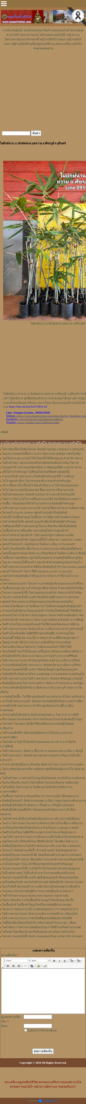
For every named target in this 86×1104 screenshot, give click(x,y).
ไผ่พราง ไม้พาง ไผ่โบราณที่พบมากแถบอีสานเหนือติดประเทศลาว (41, 498)
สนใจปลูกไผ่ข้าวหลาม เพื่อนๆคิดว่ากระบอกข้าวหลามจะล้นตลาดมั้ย (43, 859)
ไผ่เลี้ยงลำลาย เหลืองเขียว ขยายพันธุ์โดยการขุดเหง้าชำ (35, 530)
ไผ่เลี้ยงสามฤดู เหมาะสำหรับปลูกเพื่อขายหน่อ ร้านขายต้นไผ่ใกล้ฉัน (42, 588)
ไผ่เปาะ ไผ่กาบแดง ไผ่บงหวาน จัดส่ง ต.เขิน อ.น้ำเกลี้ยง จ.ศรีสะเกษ (42, 823)
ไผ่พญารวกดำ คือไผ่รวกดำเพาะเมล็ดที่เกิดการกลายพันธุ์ (36, 642)
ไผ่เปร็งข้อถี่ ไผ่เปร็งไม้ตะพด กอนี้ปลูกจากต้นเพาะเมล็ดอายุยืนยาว (42, 651)
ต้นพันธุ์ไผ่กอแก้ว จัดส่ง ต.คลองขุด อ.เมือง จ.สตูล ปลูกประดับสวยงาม (44, 800)
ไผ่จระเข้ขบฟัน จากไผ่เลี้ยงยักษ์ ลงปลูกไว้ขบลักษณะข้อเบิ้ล (38, 900)
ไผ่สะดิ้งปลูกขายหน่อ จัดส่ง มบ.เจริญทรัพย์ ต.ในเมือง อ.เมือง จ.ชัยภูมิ (44, 553)
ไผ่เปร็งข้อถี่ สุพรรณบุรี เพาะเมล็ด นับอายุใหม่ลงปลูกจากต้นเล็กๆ (41, 886)
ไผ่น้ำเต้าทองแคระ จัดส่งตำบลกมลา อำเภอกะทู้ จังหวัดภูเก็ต (38, 494)
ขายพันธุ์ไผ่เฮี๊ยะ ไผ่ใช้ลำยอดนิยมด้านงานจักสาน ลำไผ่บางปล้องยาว (43, 696)
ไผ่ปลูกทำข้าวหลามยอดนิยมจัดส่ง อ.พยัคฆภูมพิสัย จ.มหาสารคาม (41, 467)
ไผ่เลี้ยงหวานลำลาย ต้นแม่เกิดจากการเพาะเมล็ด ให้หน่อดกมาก (40, 796)
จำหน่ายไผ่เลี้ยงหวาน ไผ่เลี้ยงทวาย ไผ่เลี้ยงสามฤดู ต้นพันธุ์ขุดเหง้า (42, 606)
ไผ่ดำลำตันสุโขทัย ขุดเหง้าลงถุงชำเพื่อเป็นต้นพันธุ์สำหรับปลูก (39, 521)
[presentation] (45, 1038)
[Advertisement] (43, 62)
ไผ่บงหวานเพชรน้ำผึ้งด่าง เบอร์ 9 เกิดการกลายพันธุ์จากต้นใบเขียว (42, 453)
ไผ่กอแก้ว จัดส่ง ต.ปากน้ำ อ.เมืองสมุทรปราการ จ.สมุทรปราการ (40, 909)
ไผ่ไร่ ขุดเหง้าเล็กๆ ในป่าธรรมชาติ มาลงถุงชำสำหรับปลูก (36, 480)
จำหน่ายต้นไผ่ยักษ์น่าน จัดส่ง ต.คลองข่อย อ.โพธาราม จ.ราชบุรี (40, 714)
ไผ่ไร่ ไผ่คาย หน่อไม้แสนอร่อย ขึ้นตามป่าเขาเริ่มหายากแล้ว (38, 489)
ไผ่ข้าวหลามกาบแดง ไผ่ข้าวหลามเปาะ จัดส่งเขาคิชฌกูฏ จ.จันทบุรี (42, 678)
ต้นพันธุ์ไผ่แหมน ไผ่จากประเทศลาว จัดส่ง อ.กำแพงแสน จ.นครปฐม (42, 683)
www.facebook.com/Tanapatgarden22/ (41, 419)
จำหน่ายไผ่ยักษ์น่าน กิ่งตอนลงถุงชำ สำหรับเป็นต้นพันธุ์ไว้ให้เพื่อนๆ (42, 610)
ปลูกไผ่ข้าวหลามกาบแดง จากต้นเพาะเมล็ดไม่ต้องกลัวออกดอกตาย (42, 836)
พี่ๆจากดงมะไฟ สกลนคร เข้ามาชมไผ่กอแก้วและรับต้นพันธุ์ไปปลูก (42, 719)
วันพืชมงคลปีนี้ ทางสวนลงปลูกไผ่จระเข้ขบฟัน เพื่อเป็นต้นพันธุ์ (39, 526)
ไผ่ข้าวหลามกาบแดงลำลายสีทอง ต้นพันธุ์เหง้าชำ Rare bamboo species (44, 566)
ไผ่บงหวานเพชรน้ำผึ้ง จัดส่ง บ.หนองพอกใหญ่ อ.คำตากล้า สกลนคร (42, 936)
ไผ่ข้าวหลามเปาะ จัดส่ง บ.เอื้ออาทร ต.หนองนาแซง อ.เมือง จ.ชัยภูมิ (42, 750)
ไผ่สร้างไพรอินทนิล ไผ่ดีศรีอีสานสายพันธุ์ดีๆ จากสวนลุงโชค (38, 633)
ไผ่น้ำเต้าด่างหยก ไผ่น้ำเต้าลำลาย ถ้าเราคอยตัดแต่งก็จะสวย (38, 872)
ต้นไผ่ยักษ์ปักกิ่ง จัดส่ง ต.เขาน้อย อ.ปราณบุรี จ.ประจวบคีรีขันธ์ (39, 655)
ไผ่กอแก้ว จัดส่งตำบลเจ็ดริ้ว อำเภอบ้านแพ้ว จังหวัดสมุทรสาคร (39, 850)
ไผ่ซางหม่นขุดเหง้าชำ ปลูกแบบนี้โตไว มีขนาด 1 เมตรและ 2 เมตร (42, 539)
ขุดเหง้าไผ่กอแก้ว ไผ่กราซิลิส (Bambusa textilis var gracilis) (37, 571)
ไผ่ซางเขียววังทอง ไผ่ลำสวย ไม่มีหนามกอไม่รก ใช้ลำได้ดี (36, 646)
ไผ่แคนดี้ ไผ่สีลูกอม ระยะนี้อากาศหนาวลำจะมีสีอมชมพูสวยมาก (40, 637)
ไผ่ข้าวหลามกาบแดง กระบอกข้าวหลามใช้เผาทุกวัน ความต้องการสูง (43, 508)
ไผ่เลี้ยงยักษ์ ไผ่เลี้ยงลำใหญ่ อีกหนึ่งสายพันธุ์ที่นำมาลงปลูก (36, 904)
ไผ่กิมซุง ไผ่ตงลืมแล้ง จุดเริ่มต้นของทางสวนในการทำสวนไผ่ (38, 931)
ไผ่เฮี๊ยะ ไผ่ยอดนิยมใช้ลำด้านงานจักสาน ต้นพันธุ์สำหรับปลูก (38, 503)
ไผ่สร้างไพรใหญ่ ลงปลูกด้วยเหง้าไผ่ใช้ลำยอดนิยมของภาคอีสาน (40, 624)
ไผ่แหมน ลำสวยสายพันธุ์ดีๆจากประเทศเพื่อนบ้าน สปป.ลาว (37, 891)
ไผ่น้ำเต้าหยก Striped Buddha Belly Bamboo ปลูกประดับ (35, 895)
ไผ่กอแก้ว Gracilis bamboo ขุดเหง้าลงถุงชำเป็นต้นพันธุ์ (34, 512)
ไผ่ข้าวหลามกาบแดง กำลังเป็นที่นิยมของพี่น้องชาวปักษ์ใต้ (37, 918)
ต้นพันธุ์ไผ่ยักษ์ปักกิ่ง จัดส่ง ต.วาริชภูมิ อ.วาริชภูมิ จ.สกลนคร (38, 805)
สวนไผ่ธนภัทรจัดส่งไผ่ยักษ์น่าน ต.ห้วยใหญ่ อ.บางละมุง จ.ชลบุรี (40, 827)
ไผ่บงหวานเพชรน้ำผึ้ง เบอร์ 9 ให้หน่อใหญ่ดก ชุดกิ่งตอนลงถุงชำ (40, 669)
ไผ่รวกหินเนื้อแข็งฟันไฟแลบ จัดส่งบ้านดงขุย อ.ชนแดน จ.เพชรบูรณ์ (43, 449)
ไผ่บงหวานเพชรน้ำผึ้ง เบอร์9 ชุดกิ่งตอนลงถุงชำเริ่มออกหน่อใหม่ (40, 877)
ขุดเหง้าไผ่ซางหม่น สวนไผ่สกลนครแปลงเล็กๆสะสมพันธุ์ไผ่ (37, 601)
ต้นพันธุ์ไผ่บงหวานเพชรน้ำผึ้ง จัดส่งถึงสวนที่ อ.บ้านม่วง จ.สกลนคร (41, 854)
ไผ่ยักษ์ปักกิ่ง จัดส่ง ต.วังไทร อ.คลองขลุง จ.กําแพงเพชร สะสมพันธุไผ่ (43, 674)
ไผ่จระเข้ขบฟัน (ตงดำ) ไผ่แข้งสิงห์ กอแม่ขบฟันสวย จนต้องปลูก (40, 782)
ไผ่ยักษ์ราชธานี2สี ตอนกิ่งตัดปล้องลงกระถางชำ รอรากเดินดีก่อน (41, 818)
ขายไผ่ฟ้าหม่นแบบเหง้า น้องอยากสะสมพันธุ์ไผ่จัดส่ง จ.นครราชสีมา (43, 701)
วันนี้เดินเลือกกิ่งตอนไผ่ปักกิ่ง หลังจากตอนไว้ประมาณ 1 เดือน (39, 922)
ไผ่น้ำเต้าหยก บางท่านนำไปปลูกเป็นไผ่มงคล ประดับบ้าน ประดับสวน (43, 778)
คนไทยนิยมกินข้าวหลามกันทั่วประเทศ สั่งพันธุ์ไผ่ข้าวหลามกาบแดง (42, 882)
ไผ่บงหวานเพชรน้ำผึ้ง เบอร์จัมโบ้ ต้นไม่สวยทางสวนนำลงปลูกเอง (41, 868)
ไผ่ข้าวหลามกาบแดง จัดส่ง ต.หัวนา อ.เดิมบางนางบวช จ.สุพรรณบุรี (42, 628)
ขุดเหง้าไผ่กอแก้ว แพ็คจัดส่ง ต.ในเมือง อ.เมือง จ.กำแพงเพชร (38, 544)
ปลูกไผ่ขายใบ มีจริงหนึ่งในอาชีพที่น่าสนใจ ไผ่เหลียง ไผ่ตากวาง (40, 841)
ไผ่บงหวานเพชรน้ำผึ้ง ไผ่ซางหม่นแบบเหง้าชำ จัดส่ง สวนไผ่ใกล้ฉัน (42, 592)
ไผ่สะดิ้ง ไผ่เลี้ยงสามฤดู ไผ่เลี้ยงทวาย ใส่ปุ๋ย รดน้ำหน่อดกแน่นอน (40, 517)
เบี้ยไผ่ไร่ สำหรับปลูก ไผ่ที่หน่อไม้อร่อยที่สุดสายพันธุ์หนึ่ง (36, 471)
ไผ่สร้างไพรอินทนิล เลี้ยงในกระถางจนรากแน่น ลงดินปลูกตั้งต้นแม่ (42, 548)
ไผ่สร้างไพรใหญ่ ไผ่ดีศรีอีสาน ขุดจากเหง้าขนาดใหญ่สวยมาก (39, 832)
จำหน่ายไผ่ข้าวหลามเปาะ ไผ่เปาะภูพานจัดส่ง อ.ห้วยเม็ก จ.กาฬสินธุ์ (42, 619)
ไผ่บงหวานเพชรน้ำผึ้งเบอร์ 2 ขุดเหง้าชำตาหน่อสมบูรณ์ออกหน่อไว (42, 562)
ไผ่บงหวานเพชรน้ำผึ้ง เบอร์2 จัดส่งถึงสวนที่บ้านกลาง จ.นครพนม (40, 597)
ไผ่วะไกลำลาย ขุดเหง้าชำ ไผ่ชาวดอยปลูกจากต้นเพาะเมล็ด (38, 535)
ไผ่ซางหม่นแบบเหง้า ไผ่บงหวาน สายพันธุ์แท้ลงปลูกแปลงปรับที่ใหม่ (42, 583)
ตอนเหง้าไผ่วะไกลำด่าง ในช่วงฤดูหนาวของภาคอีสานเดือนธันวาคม (43, 615)
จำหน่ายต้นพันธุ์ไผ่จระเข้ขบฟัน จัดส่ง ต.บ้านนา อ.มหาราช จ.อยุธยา (43, 764)
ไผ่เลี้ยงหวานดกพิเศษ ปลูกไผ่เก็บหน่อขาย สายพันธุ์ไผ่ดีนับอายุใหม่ (42, 557)
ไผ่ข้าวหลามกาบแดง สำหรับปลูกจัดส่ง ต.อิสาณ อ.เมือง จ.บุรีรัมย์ (41, 660)
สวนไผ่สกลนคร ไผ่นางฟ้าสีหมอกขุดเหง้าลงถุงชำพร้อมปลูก (37, 863)
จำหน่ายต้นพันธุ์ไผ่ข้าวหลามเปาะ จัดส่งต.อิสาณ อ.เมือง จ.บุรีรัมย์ (41, 664)
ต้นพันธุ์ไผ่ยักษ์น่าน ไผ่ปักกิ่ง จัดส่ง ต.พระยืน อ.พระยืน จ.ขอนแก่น (41, 845)
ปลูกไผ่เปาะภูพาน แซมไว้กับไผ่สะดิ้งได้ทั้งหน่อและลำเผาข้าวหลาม (42, 458)
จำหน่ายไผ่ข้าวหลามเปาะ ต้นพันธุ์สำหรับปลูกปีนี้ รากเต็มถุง (38, 476)
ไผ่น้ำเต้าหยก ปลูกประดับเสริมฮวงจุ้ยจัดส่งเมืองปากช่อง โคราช (40, 462)
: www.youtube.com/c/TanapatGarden (32, 422)
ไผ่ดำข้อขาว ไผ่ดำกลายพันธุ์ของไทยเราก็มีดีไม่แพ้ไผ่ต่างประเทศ (41, 927)
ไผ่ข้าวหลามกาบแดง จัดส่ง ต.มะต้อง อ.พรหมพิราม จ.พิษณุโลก (40, 913)
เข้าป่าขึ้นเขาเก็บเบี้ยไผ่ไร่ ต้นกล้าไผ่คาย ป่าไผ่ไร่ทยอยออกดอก (40, 485)
